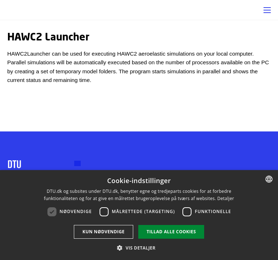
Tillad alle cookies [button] (171, 232)
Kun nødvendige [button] (104, 232)
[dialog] (139, 215)
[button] (267, 10)
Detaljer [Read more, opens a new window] (225, 198)
